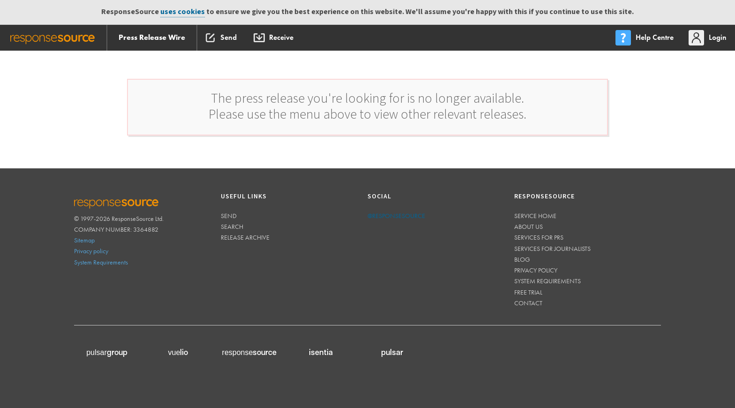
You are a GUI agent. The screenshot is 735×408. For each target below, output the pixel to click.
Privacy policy (91, 251)
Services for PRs (538, 237)
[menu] (645, 38)
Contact (528, 303)
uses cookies (182, 12)
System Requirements (101, 262)
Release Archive (245, 237)
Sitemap (84, 240)
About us (528, 226)
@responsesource (396, 216)
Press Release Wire (152, 37)
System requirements (547, 281)
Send (229, 216)
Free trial (528, 292)
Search (232, 226)
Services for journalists (552, 248)
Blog (522, 259)
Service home (535, 216)
